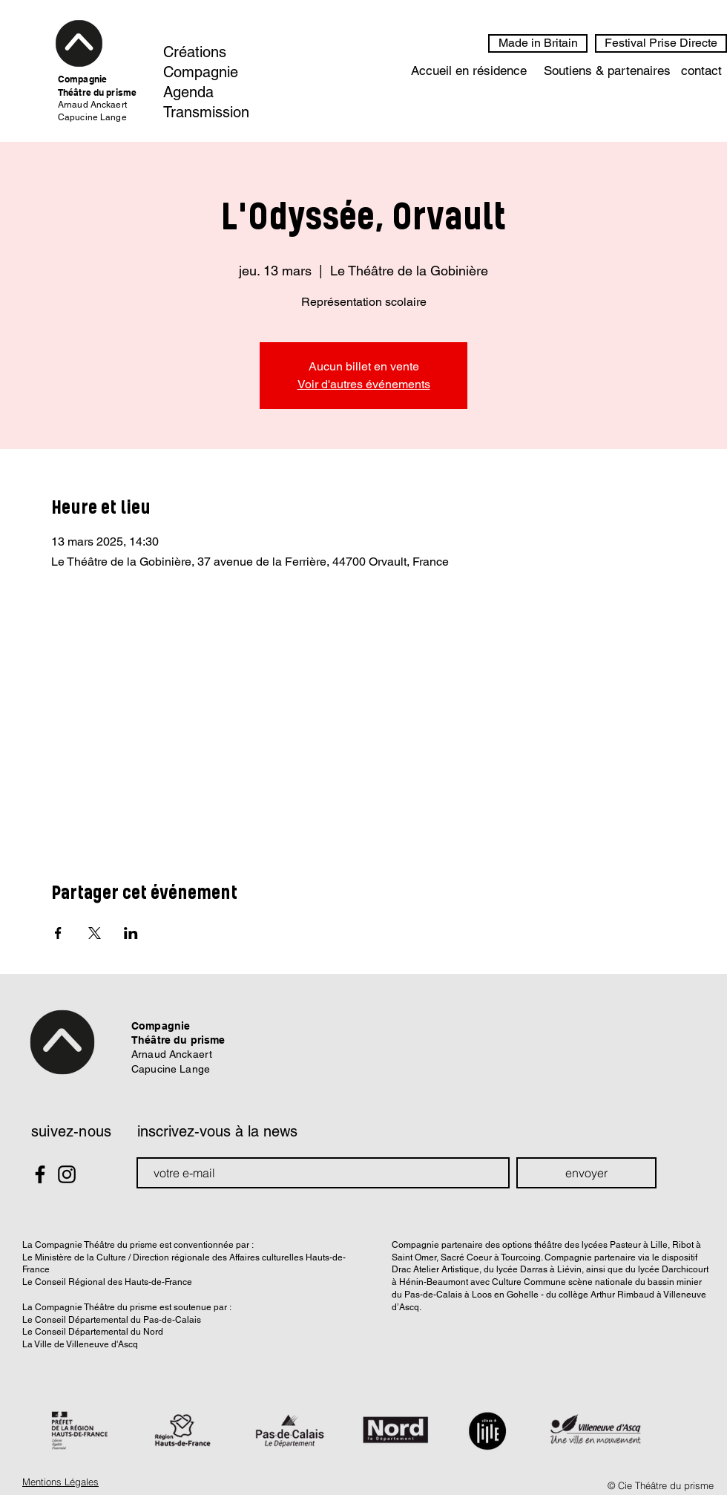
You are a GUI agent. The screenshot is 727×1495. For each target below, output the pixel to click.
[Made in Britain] (538, 43)
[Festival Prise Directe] (661, 43)
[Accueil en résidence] (469, 71)
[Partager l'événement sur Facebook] (58, 933)
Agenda (188, 92)
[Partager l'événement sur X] (95, 933)
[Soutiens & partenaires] (607, 71)
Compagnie (200, 72)
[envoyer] (586, 1172)
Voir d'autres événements (363, 384)
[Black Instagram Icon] (67, 1174)
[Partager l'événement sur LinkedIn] (131, 933)
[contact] (701, 71)
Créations (194, 52)
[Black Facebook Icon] (40, 1174)
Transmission (206, 112)
